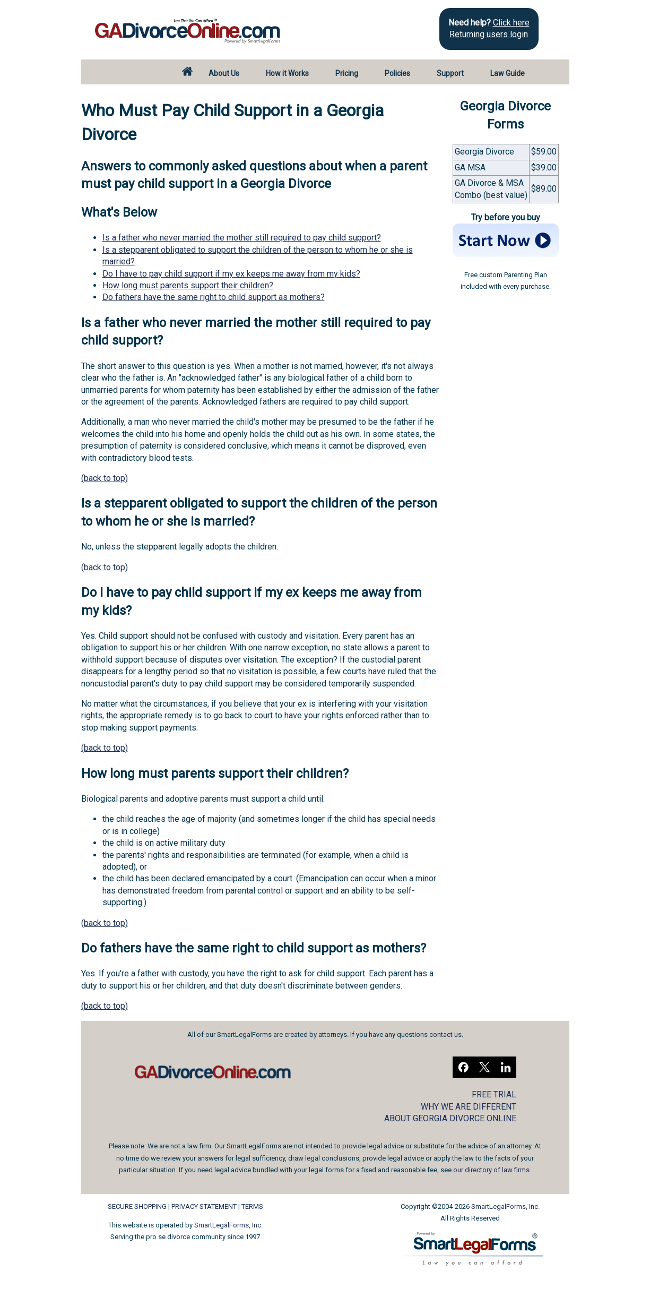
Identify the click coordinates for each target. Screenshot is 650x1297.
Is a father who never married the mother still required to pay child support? (241, 238)
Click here (511, 23)
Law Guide (507, 73)
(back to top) (104, 478)
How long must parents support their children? (187, 285)
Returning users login (488, 34)
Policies (397, 73)
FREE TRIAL (494, 1094)
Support (450, 73)
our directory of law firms (491, 1170)
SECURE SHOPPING (137, 1206)
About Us (224, 73)
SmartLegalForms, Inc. (228, 1225)
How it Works (287, 73)
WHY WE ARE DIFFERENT (468, 1107)
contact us (445, 1034)
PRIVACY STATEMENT (204, 1206)
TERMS (252, 1206)
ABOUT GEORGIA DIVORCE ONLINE (450, 1118)
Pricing (346, 73)
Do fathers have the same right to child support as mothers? (213, 297)
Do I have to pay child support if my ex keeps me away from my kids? (231, 274)
